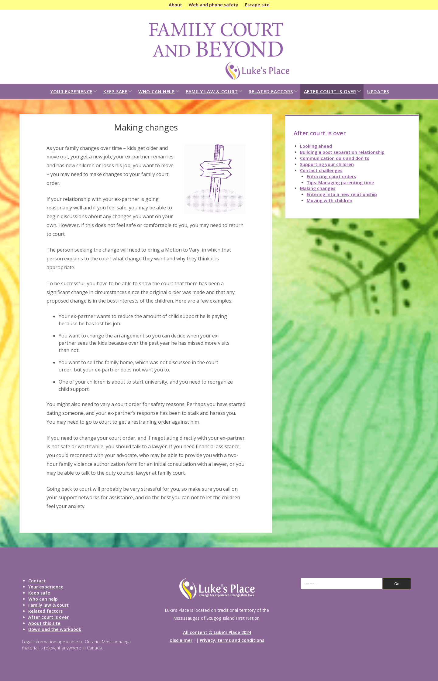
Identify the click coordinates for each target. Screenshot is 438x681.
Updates (378, 91)
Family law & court (212, 91)
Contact (37, 581)
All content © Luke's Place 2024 (217, 632)
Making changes (317, 188)
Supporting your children (327, 164)
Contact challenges (321, 170)
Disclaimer (181, 640)
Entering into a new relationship (342, 194)
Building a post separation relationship (342, 152)
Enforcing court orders (331, 176)
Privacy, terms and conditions (232, 640)
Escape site (257, 5)
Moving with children (329, 200)
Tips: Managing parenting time (340, 182)
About (175, 5)
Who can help (156, 91)
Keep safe (115, 91)
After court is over (330, 91)
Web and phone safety (213, 5)
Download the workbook (54, 629)
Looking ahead (316, 146)
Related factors (271, 91)
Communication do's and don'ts (334, 158)
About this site (44, 623)
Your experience (71, 91)
